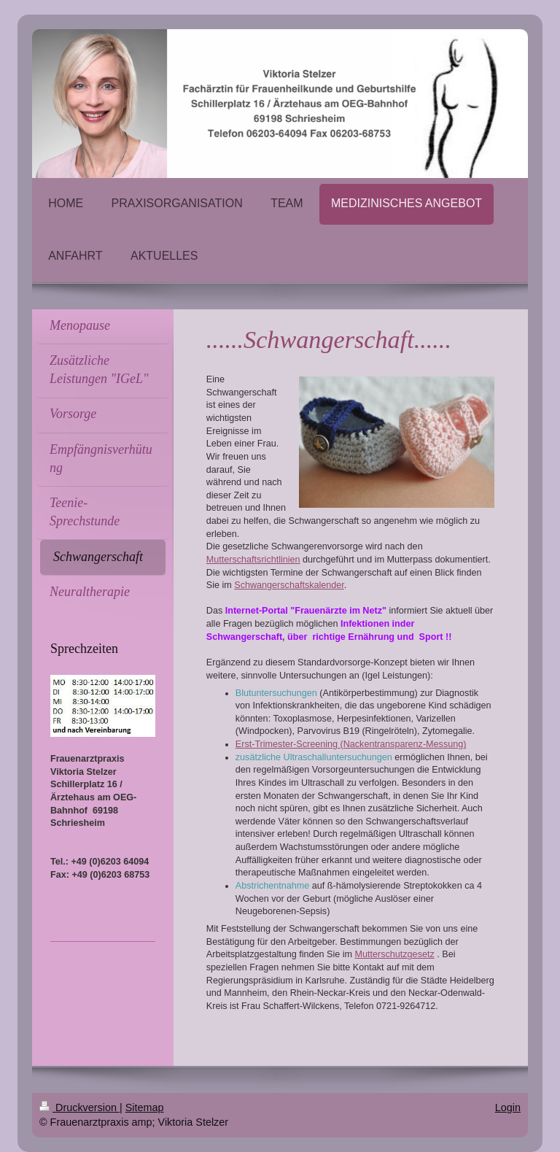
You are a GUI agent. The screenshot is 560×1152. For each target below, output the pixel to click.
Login (508, 1107)
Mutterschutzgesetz (395, 954)
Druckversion (79, 1107)
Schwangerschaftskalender (289, 585)
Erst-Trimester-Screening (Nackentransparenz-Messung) (351, 744)
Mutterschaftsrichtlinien (253, 559)
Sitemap (144, 1107)
